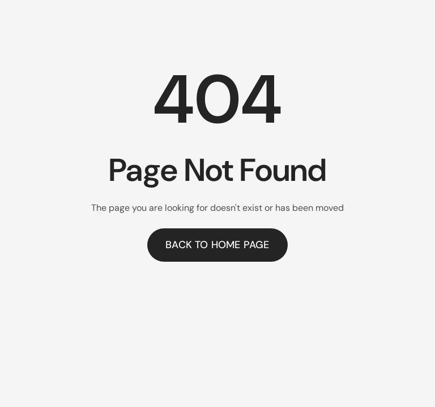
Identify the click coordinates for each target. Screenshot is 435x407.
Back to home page (217, 245)
